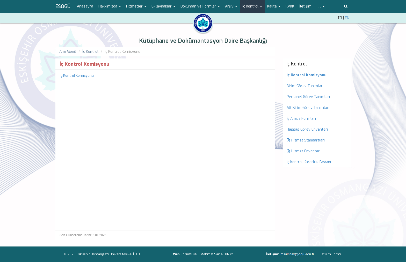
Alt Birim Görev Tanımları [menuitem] (308, 107)
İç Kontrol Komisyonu (77, 75)
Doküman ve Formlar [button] (200, 6)
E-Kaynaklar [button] (163, 6)
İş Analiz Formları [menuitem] (301, 118)
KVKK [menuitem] (290, 6)
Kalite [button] (273, 6)
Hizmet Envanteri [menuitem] (304, 151)
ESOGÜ (62, 6)
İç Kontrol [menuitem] (296, 64)
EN (347, 18)
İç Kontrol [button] (252, 6)
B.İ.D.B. (135, 254)
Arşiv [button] (231, 6)
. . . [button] (321, 6)
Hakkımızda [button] (109, 6)
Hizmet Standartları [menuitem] (306, 140)
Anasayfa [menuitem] (85, 6)
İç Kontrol (90, 51)
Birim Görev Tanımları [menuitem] (305, 86)
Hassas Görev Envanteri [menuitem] (307, 129)
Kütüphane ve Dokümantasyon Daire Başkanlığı (203, 40)
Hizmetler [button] (136, 6)
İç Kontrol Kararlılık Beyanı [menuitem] (309, 162)
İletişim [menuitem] (305, 6)
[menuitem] (317, 75)
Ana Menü (67, 51)
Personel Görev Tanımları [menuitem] (308, 96)
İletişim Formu (331, 254)
